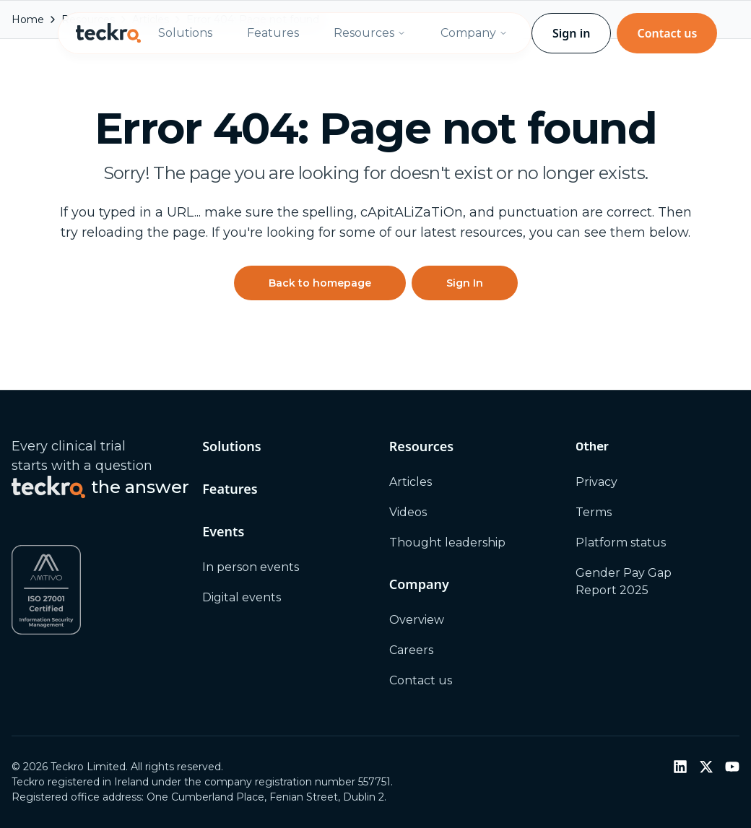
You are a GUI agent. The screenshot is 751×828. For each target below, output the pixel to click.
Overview (416, 620)
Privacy (596, 482)
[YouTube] (732, 766)
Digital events (241, 597)
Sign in (571, 33)
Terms (594, 512)
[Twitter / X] (706, 766)
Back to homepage (320, 282)
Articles (410, 482)
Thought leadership (447, 542)
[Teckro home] (108, 33)
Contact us (667, 33)
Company (474, 33)
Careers (411, 650)
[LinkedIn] (680, 766)
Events (223, 531)
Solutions (185, 33)
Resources (370, 33)
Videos (408, 512)
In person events (250, 567)
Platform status (621, 542)
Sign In (464, 282)
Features (273, 33)
